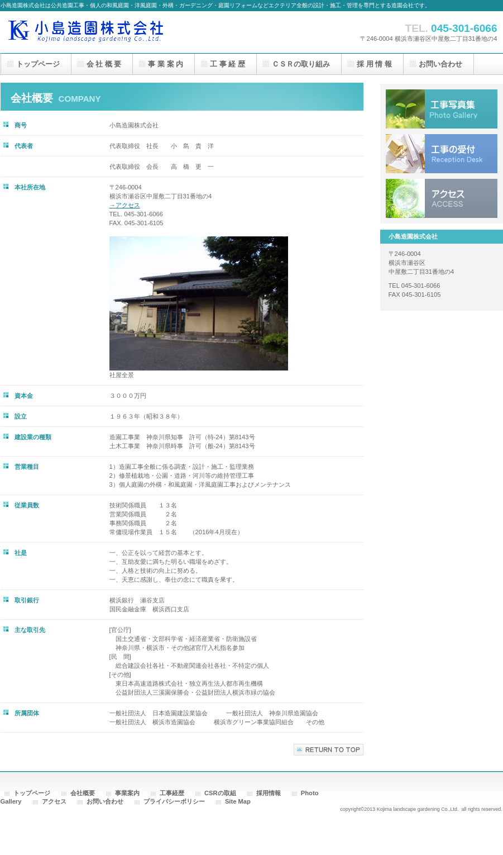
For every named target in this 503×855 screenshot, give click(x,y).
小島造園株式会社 (112, 32)
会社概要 (82, 793)
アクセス (441, 198)
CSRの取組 (220, 793)
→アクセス (124, 205)
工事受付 (441, 153)
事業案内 (127, 793)
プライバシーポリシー (174, 801)
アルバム (441, 109)
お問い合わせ (105, 801)
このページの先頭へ (328, 750)
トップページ (31, 793)
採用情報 (268, 793)
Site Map (238, 801)
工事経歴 (172, 793)
